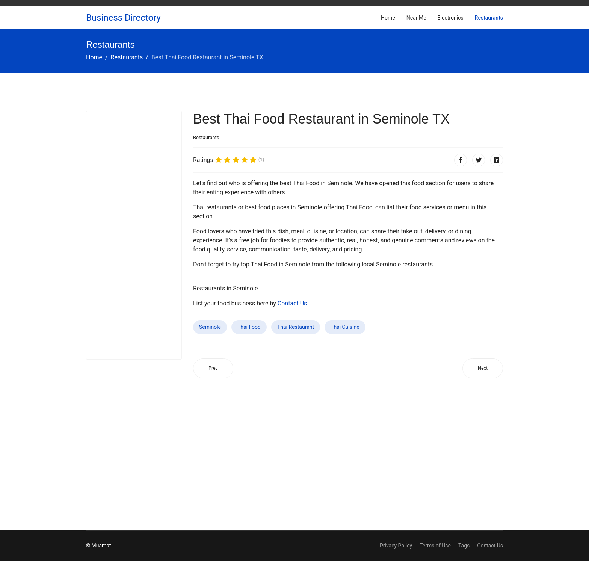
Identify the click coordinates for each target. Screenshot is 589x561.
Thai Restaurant (295, 327)
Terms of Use (435, 546)
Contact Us (292, 303)
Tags (464, 546)
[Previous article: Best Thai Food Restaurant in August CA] (213, 368)
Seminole (210, 327)
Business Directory (123, 17)
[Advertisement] (134, 235)
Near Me (416, 18)
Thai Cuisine (345, 327)
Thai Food (249, 327)
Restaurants (489, 18)
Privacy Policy (396, 546)
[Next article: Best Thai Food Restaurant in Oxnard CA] (482, 368)
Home (388, 18)
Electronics (451, 18)
